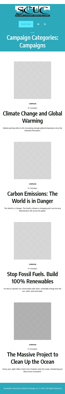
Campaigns (33, 108)
